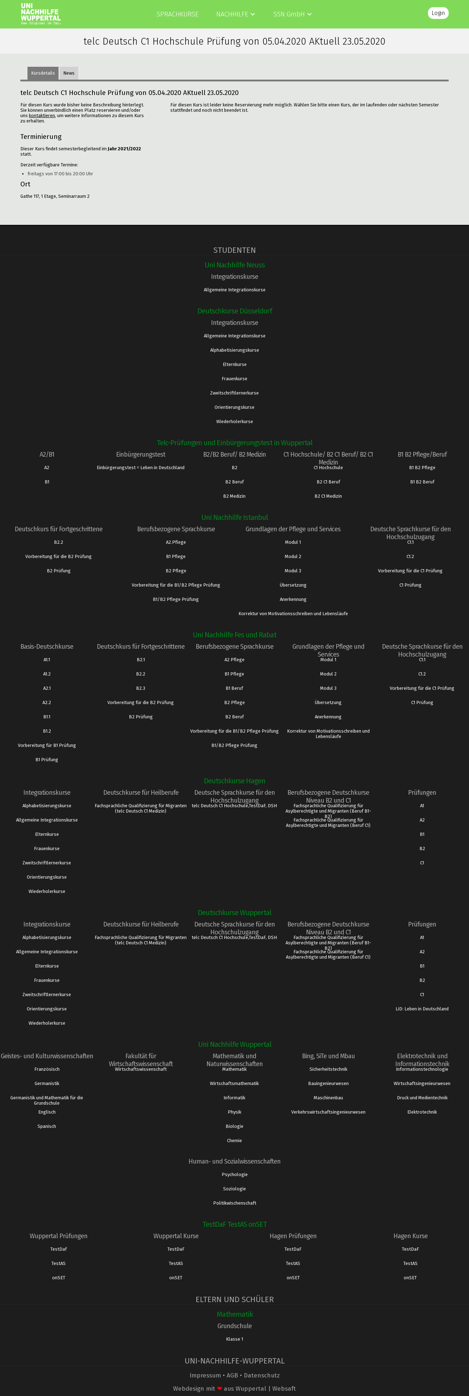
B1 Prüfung (46, 759)
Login (438, 13)
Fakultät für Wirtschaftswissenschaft (141, 1060)
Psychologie (235, 1174)
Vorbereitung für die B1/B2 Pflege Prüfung (176, 585)
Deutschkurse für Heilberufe (140, 793)
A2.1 (47, 688)
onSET (58, 1277)
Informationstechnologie (422, 1069)
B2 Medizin (234, 496)
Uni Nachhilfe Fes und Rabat (234, 635)
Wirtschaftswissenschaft (141, 1069)
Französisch (47, 1069)
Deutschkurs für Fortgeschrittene (58, 529)
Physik (234, 1112)
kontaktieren (42, 115)
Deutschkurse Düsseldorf (234, 311)
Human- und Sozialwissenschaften (234, 1161)
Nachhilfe (232, 14)
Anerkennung (293, 599)
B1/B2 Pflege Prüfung (176, 599)
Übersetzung (293, 585)
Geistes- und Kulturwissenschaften (47, 1056)
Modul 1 (293, 542)
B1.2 (47, 731)
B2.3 (140, 688)
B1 (47, 481)
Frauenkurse (234, 378)
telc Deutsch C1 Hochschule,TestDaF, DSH (234, 805)
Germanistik (47, 1083)
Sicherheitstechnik (328, 1069)
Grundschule (234, 1326)
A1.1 (47, 659)
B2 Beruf (234, 481)
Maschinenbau (328, 1097)
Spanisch (46, 1126)
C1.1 (410, 542)
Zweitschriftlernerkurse (234, 393)
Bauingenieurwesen (328, 1083)
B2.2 (58, 542)
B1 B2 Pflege (422, 467)
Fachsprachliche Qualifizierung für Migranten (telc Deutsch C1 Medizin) (141, 808)
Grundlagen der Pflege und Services (293, 529)
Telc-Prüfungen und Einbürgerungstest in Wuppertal (234, 442)
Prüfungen (422, 793)
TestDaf (58, 1249)
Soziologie (234, 1188)
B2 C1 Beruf (328, 481)
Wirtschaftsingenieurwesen (422, 1083)
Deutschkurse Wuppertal (234, 912)
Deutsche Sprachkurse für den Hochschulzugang (410, 533)
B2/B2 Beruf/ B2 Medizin (234, 454)
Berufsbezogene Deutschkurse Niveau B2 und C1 (328, 796)
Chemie (234, 1140)
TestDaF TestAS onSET (234, 1224)
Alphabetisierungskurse (234, 350)
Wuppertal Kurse (175, 1236)
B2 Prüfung (59, 570)
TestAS (58, 1263)
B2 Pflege (176, 570)
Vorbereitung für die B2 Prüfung (58, 556)
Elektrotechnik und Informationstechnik (422, 1060)
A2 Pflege (234, 659)
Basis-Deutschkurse (46, 647)
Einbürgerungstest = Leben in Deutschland (141, 467)
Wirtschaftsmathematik (234, 1083)
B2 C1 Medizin (328, 496)
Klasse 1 (234, 1339)
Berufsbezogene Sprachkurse (176, 529)
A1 (422, 805)
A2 (46, 467)
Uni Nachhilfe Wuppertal (234, 1044)
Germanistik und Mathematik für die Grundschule (46, 1100)
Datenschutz (262, 1375)
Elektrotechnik (422, 1112)
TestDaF (176, 1249)
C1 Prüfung (410, 585)
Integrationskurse (234, 277)
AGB (232, 1375)
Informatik (234, 1097)
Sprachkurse (177, 14)
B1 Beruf (234, 688)
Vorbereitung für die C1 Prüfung (410, 570)
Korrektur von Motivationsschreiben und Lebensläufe (293, 613)
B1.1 (46, 716)
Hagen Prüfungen (293, 1236)
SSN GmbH (289, 14)
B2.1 (141, 659)
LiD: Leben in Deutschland (422, 1008)
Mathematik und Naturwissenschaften (234, 1060)
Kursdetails (43, 73)
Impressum (205, 1375)
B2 (234, 467)
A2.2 (46, 702)
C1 (422, 862)
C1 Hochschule (328, 467)
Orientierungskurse (234, 407)
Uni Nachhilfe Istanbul (234, 517)
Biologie (234, 1126)
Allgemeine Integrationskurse (235, 289)
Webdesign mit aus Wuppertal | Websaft (234, 1388)
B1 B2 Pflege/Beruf (422, 454)
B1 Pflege (176, 556)
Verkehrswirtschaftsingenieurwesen (328, 1112)
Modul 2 (293, 556)
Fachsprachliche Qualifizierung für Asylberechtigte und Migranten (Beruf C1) (328, 822)
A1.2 (47, 674)
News (69, 73)
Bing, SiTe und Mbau (328, 1056)
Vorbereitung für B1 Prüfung (47, 745)
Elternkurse (235, 364)
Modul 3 (293, 570)
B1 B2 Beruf (422, 481)
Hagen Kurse (410, 1236)
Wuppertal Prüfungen (58, 1236)
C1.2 (410, 556)
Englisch (47, 1112)
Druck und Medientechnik (422, 1097)
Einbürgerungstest (140, 454)
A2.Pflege (176, 542)
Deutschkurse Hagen (234, 781)
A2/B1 (47, 454)
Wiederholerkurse (234, 421)
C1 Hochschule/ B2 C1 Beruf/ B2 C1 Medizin (328, 458)
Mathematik (234, 1069)
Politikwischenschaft (234, 1203)
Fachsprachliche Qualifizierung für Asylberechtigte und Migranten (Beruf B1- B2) (328, 811)
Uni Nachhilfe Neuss (235, 265)
